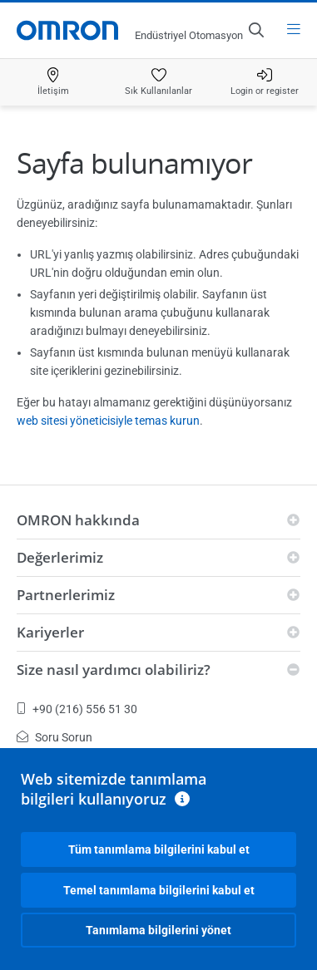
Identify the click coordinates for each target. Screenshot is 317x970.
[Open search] (255, 30)
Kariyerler (50, 632)
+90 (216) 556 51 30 (77, 709)
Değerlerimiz (60, 557)
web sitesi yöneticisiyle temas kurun (108, 420)
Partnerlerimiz (66, 594)
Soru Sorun (54, 737)
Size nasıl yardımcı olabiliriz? (114, 669)
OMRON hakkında (78, 519)
